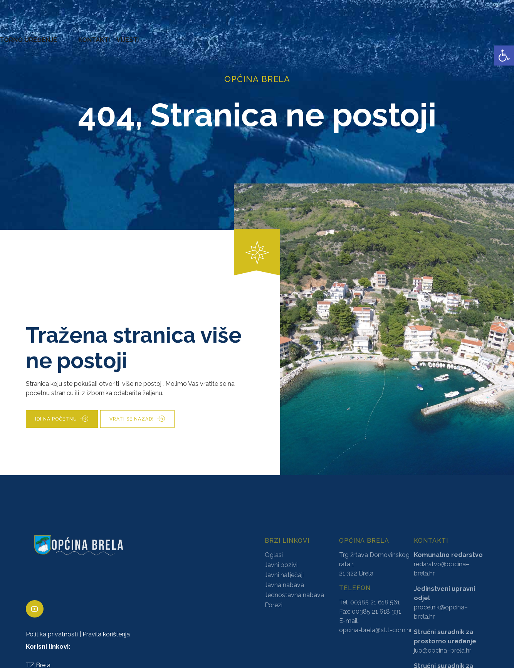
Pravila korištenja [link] (106, 634)
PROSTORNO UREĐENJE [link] (403, 34)
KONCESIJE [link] (227, 34)
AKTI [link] (196, 34)
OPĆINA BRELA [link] (30, 34)
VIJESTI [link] (496, 34)
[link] (504, 55)
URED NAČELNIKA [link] (87, 34)
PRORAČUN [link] (303, 34)
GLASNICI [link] (264, 34)
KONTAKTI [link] (463, 34)
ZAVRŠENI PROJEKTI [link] (152, 34)
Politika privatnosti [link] (52, 634)
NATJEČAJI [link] (343, 34)
